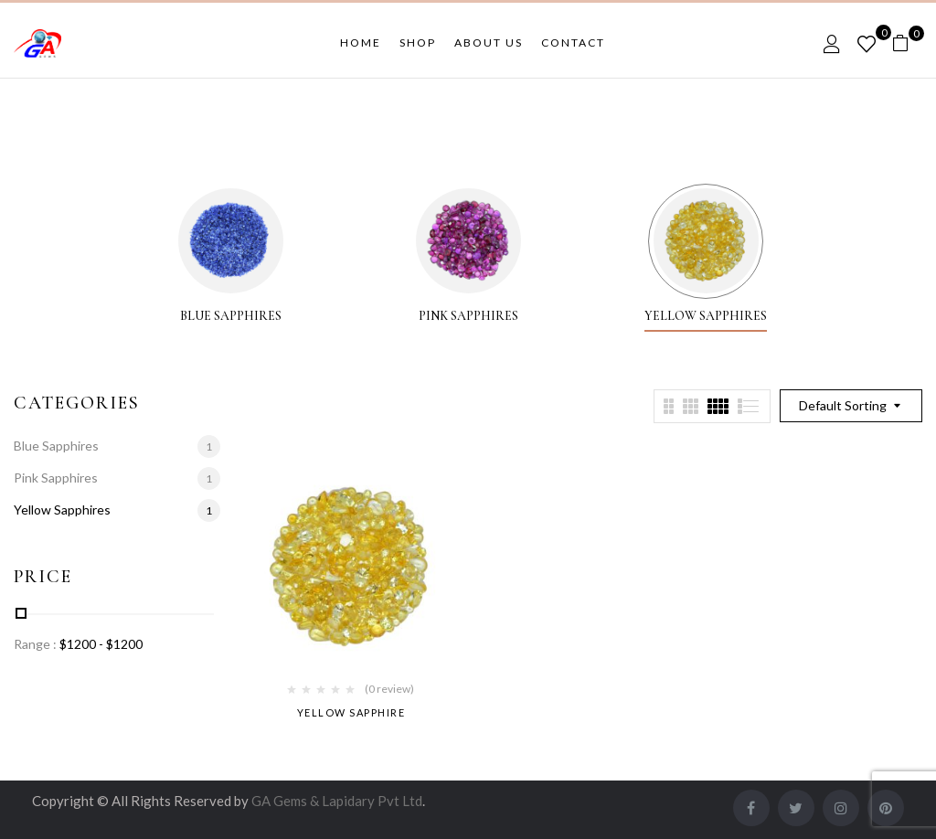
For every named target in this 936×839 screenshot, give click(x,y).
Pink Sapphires (468, 316)
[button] (907, 43)
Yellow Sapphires (705, 316)
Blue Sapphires (231, 316)
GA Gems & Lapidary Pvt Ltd (336, 800)
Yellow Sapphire (351, 712)
